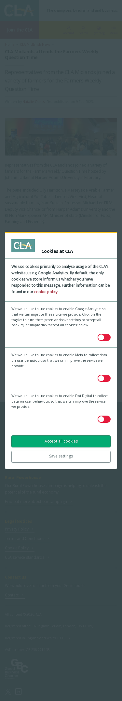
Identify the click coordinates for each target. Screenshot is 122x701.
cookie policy (46, 291)
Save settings (61, 456)
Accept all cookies (61, 441)
